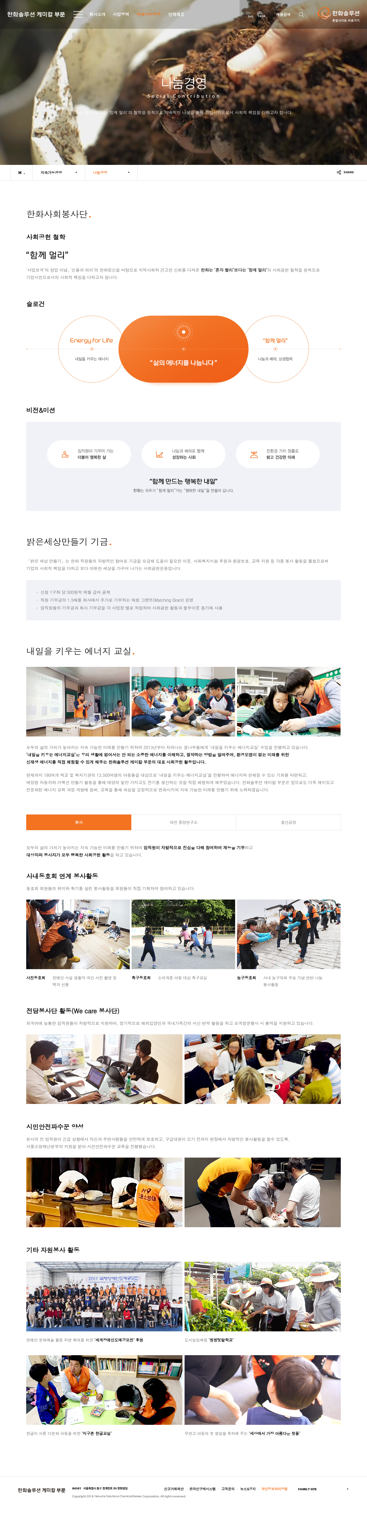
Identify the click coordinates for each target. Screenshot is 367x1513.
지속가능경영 (148, 14)
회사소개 (97, 14)
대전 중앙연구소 (183, 822)
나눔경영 (100, 172)
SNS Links (249, 15)
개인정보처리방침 (274, 1488)
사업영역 (121, 14)
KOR (261, 15)
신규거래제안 (173, 1488)
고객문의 (227, 1488)
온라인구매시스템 (202, 1488)
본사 (79, 822)
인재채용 (176, 14)
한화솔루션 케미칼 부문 (36, 14)
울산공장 (288, 822)
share (345, 172)
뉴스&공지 (248, 1488)
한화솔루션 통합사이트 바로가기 (338, 14)
